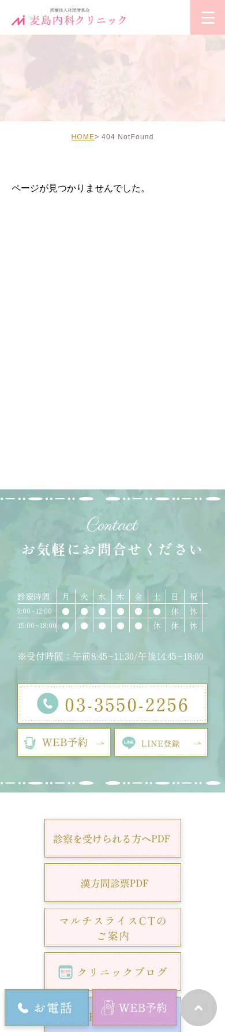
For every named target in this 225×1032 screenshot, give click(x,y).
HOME (83, 137)
